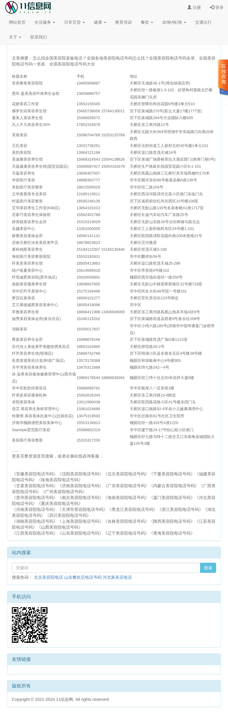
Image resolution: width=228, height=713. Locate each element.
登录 (217, 7)
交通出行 (203, 22)
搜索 (208, 567)
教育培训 (123, 22)
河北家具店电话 (117, 577)
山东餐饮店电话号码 (83, 577)
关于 (15, 37)
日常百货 (74, 22)
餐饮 (147, 22)
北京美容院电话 (48, 577)
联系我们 (38, 37)
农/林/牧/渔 (174, 22)
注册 (194, 7)
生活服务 (44, 22)
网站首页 (17, 22)
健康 (100, 22)
